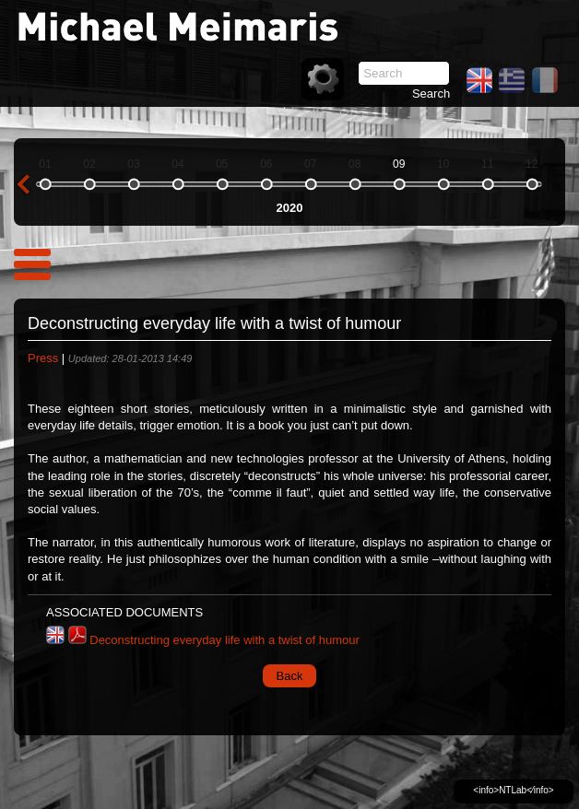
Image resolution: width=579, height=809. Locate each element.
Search (431, 93)
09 (399, 164)
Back (290, 676)
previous (23, 184)
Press (43, 358)
